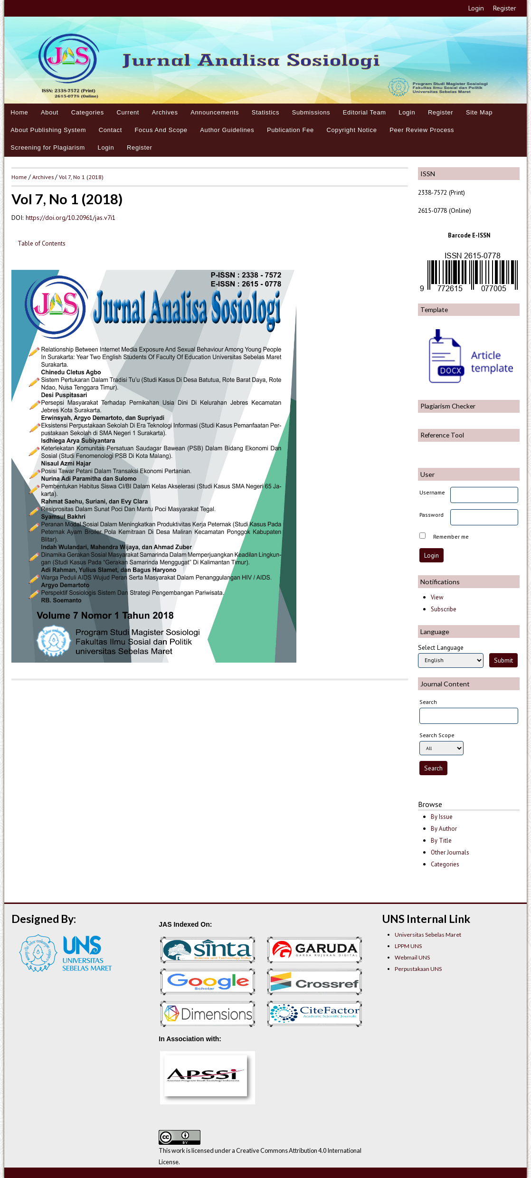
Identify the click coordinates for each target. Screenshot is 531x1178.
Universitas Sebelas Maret (428, 934)
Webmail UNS (412, 957)
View (437, 597)
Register (504, 8)
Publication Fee (290, 129)
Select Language (441, 647)
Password (431, 514)
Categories (87, 112)
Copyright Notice (351, 129)
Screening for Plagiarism (47, 147)
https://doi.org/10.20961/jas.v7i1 (70, 217)
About (49, 112)
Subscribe (443, 609)
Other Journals (450, 852)
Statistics (265, 112)
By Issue (442, 817)
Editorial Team (364, 112)
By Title (441, 840)
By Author (444, 829)
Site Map (479, 112)
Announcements (214, 112)
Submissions (311, 112)
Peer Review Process (421, 129)
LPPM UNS (408, 946)
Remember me (451, 536)
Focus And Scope (161, 129)
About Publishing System (48, 129)
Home (19, 112)
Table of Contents (42, 243)
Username (432, 492)
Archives (165, 112)
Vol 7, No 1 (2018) (81, 176)
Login (476, 8)
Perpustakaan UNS (418, 968)
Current (127, 112)
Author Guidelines (227, 129)
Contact (110, 129)
